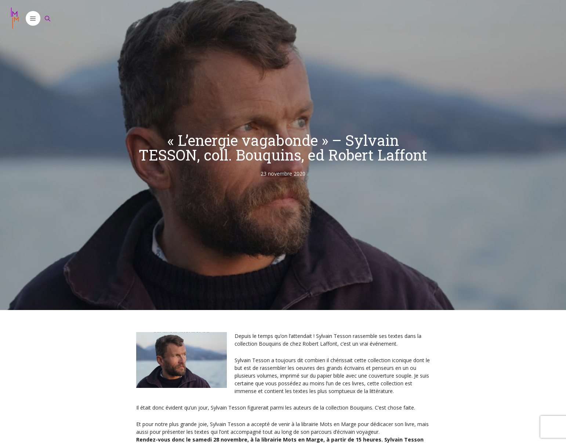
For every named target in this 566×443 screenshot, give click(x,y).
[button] (33, 18)
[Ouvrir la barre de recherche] (47, 18)
